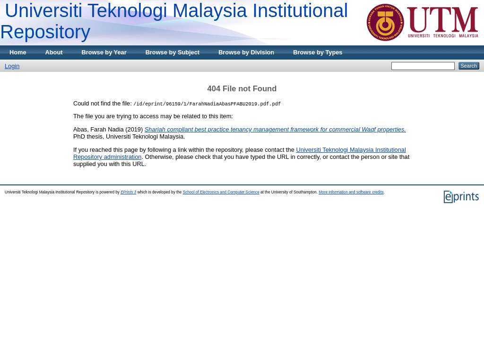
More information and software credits (351, 192)
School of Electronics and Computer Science (221, 192)
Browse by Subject (173, 52)
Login (12, 66)
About (54, 52)
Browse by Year (104, 52)
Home (17, 52)
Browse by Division (246, 52)
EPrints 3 (128, 192)
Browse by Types (317, 52)
